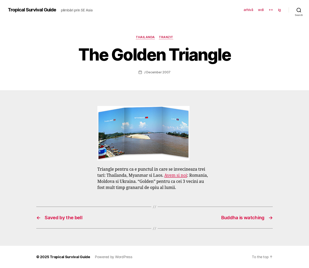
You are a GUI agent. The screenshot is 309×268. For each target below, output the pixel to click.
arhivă (248, 10)
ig (279, 10)
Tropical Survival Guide (32, 9)
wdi (261, 10)
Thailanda (145, 37)
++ (271, 10)
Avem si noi (175, 175)
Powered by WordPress (113, 257)
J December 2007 (157, 72)
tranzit (166, 37)
